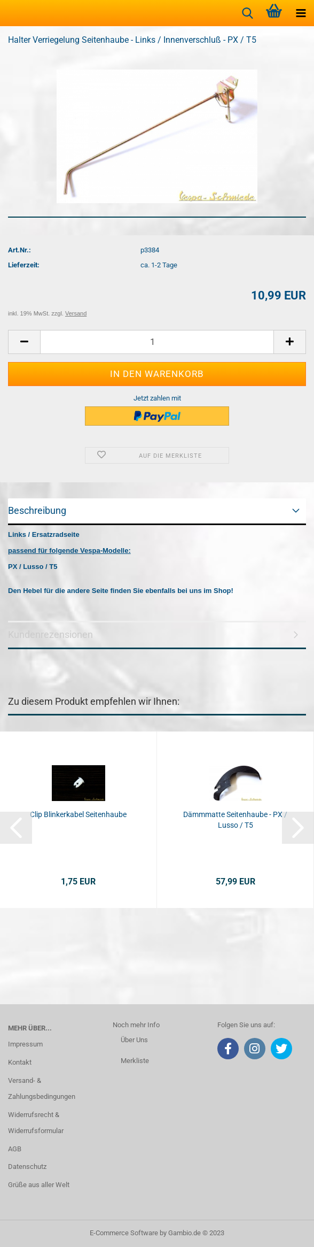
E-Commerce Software (124, 1233)
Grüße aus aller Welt (38, 1185)
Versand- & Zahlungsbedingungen (41, 1088)
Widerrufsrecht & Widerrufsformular (36, 1123)
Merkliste (135, 1061)
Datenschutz (27, 1167)
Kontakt (20, 1062)
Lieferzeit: (24, 265)
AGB (14, 1149)
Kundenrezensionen (50, 634)
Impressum (25, 1044)
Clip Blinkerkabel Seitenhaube (78, 814)
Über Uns (134, 1040)
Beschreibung (37, 510)
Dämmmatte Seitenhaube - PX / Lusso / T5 (235, 819)
